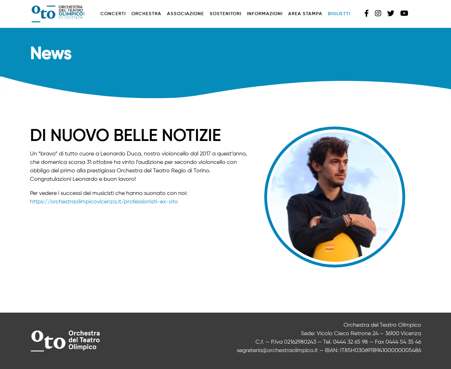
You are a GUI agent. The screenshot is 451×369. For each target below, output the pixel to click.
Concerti (113, 14)
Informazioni (265, 14)
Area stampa (305, 14)
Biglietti (339, 14)
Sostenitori (225, 14)
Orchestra (146, 14)
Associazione (185, 14)
